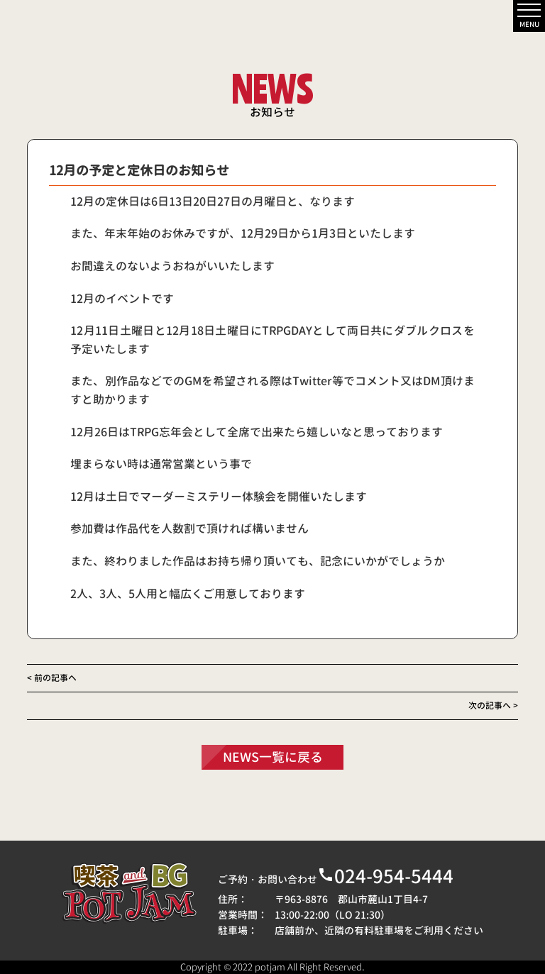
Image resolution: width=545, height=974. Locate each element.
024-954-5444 (385, 876)
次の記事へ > (493, 705)
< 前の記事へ (52, 678)
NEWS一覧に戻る (273, 757)
